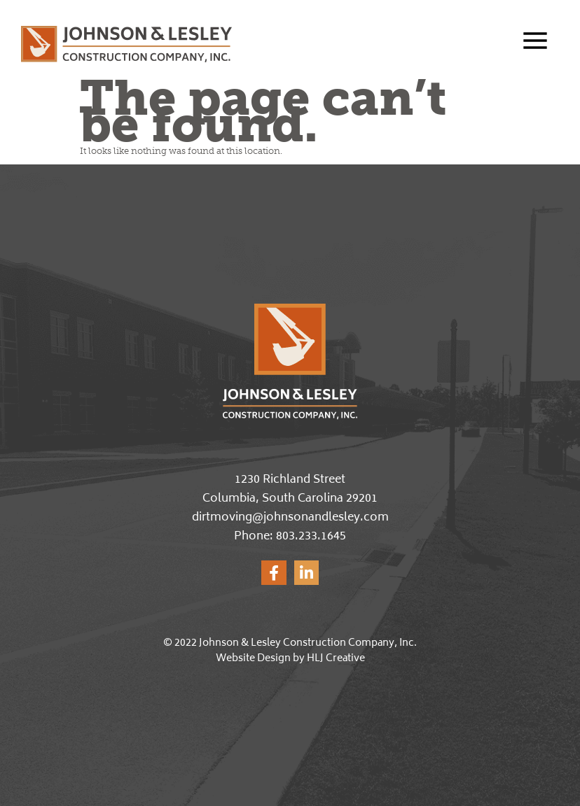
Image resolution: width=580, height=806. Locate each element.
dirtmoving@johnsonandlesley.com (290, 518)
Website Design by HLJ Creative (290, 658)
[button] (538, 43)
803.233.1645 (311, 536)
